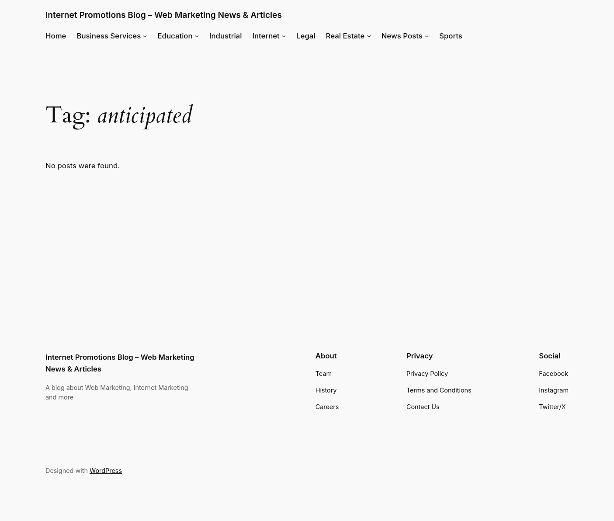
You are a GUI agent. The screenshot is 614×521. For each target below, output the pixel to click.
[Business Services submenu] (144, 36)
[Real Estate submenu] (369, 36)
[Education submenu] (196, 36)
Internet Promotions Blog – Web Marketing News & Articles (163, 15)
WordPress (106, 470)
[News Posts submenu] (426, 36)
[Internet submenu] (283, 36)
